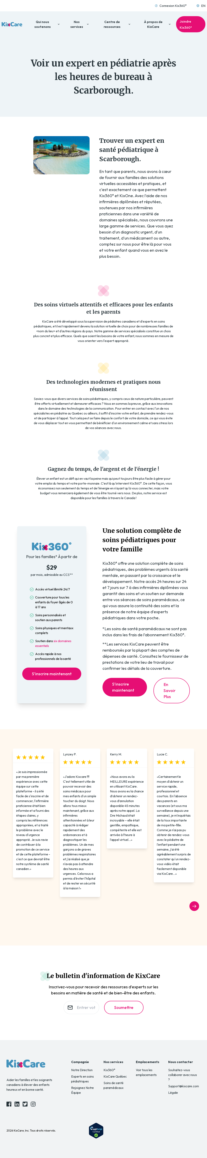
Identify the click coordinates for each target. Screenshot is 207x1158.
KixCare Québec (115, 1076)
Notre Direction (82, 1070)
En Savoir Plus (169, 690)
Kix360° (109, 1070)
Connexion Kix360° (171, 6)
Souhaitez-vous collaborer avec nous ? (182, 1075)
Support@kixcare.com (183, 1086)
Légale (173, 1093)
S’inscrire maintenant (52, 673)
